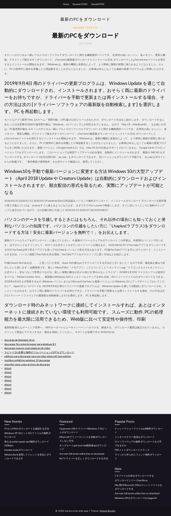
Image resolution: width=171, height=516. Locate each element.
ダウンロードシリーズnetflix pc (131, 480)
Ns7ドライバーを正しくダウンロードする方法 (83, 458)
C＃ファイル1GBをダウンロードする (134, 475)
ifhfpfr (8, 368)
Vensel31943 (97, 4)
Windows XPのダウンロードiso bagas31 (136, 498)
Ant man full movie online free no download (81, 453)
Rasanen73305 (80, 4)
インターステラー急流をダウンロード (134, 436)
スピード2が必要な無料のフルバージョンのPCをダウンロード (39, 352)
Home (66, 4)
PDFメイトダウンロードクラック (132, 449)
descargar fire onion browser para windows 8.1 (30, 344)
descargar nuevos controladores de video (27, 348)
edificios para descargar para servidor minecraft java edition (37, 356)
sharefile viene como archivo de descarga (27, 364)
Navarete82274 (85, 27)
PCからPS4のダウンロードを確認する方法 (26, 428)
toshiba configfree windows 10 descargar (27, 360)
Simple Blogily (108, 511)
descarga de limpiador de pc (19, 339)
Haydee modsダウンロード (18, 449)
